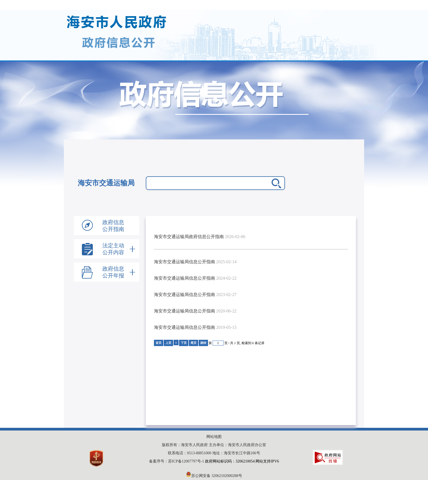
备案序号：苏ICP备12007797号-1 (177, 461)
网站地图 (214, 437)
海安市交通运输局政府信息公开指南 (189, 236)
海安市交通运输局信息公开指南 (184, 261)
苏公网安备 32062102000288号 (214, 476)
